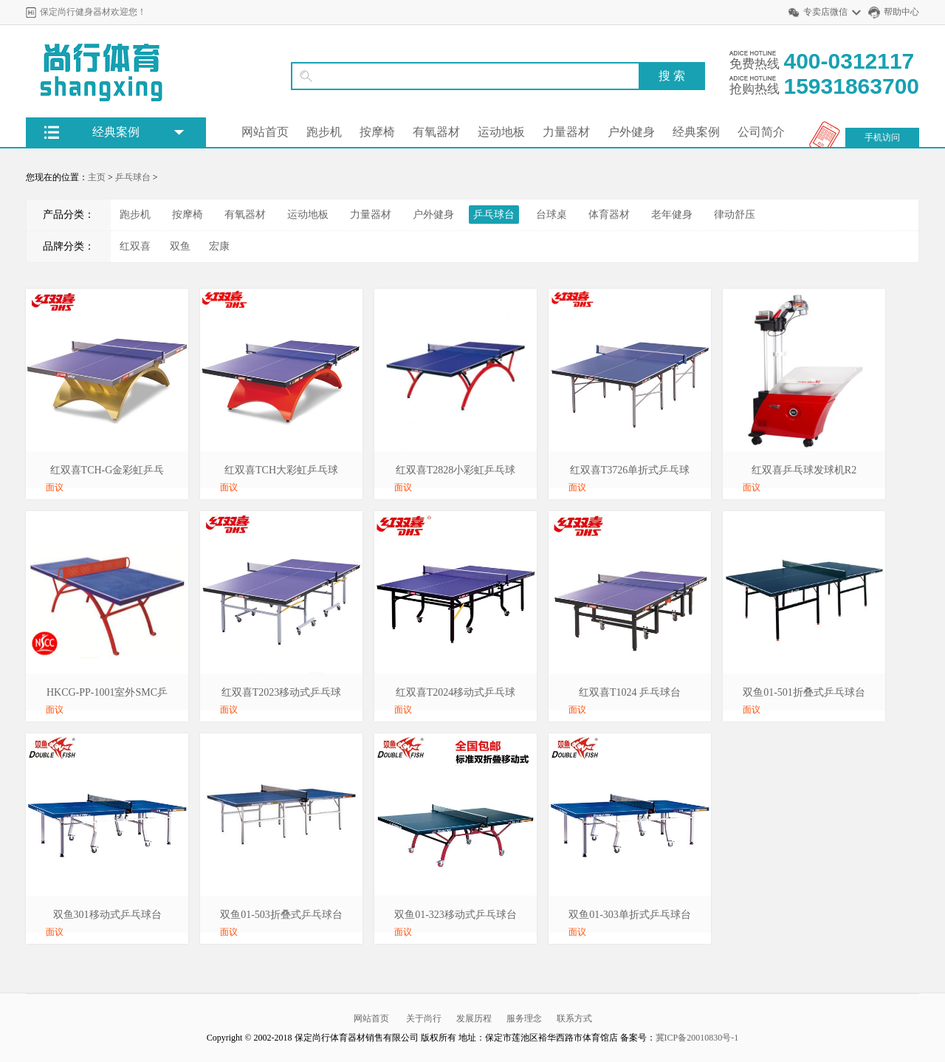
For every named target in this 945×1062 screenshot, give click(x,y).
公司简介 (761, 132)
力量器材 (566, 132)
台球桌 (551, 214)
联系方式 (574, 1018)
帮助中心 (901, 12)
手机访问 (882, 137)
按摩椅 (377, 132)
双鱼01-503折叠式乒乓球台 (281, 914)
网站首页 (265, 132)
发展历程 (474, 1018)
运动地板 (501, 132)
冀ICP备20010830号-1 (697, 1037)
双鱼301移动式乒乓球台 (107, 914)
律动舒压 (734, 214)
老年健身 (672, 214)
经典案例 (696, 132)
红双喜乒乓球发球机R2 (804, 470)
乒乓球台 (133, 177)
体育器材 (609, 214)
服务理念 (524, 1018)
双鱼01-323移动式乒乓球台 (455, 914)
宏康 (219, 246)
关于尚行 (423, 1018)
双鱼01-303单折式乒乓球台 (629, 914)
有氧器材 (436, 132)
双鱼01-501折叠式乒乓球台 (804, 692)
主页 (97, 177)
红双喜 (135, 246)
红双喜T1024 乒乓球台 (630, 692)
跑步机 (324, 132)
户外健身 (631, 132)
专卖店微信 (825, 12)
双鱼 (180, 246)
